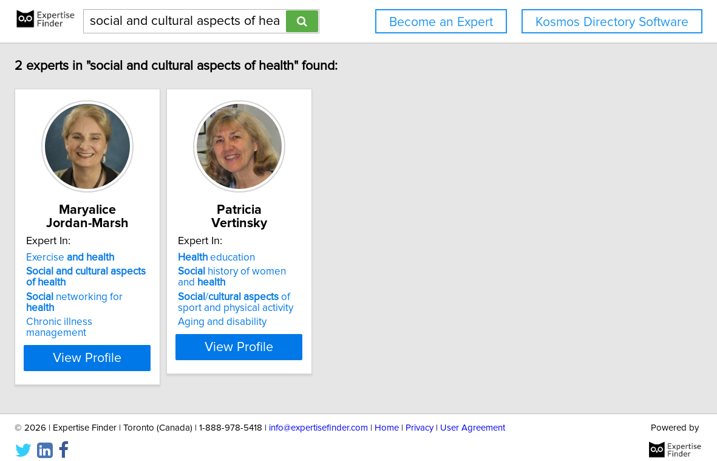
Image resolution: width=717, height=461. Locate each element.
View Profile (173, 346)
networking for (160, 297)
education (317, 257)
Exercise (141, 257)
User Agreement (472, 417)
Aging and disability (323, 321)
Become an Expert (441, 22)
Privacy (419, 417)
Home (387, 417)
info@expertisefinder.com (318, 417)
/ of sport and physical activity (348, 302)
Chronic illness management (161, 311)
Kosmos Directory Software (611, 22)
